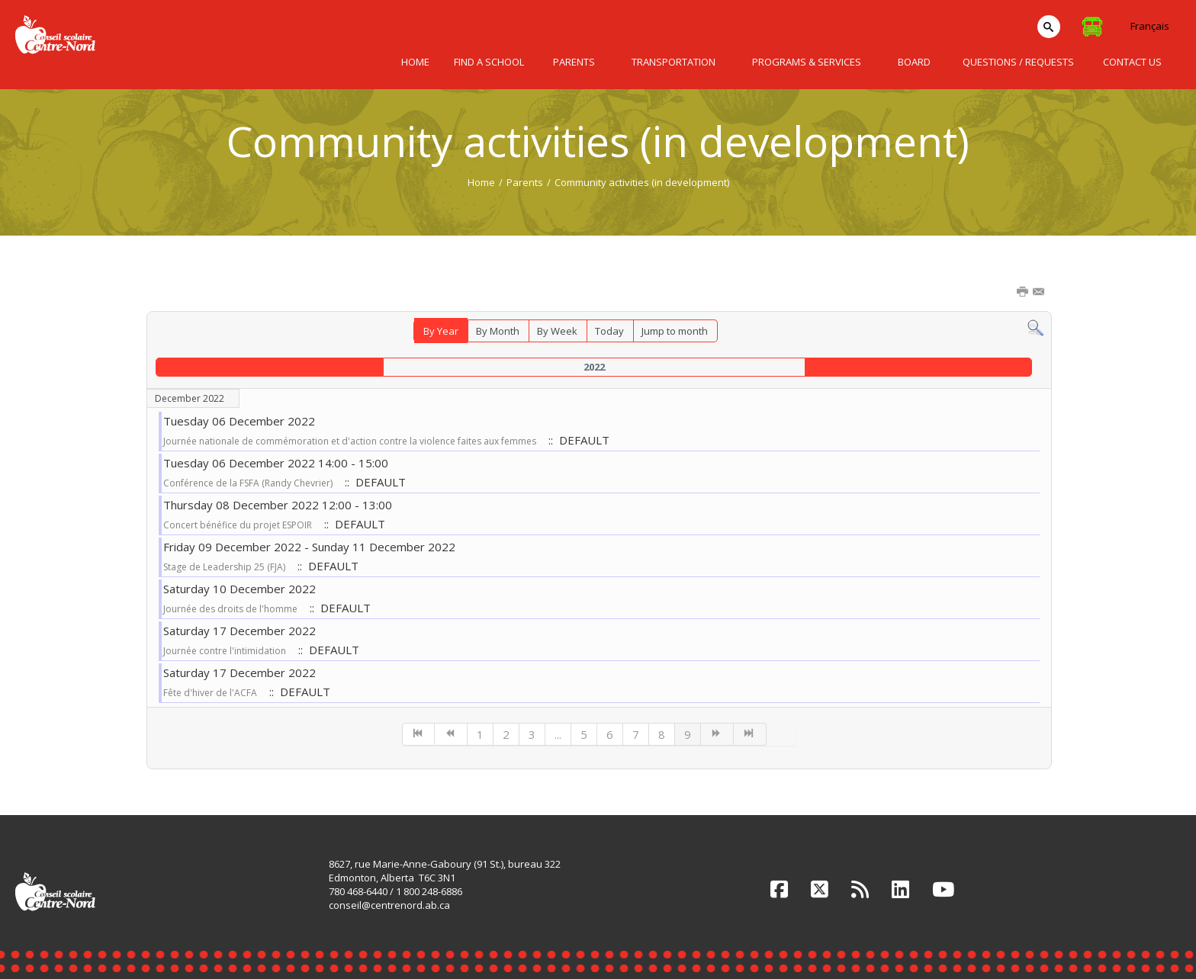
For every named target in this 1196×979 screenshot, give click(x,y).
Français (1149, 26)
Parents (524, 182)
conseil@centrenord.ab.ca (389, 905)
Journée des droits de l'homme (230, 608)
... (558, 734)
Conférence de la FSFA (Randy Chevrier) (248, 483)
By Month (497, 331)
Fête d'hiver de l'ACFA (210, 692)
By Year (440, 331)
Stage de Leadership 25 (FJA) (224, 566)
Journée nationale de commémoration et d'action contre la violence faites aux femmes (349, 441)
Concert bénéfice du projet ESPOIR (237, 524)
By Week (557, 331)
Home (481, 182)
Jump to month (674, 331)
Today (609, 331)
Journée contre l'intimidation (224, 650)
